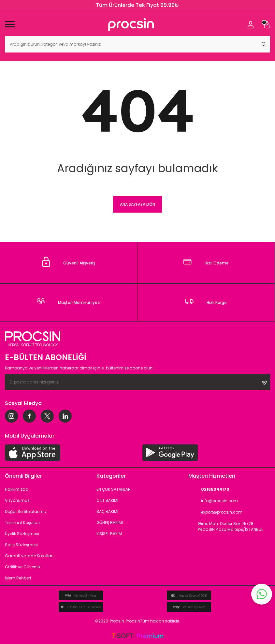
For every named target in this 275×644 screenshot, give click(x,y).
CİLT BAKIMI (107, 500)
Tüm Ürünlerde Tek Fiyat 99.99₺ (137, 5)
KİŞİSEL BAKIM (109, 533)
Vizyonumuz (17, 500)
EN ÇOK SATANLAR (113, 489)
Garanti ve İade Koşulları (29, 556)
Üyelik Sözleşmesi (22, 533)
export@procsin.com (215, 512)
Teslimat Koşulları (22, 522)
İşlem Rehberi (18, 578)
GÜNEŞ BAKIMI (109, 522)
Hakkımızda (16, 489)
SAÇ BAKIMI (107, 511)
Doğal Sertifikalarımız (26, 511)
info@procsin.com (213, 501)
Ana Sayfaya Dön (137, 204)
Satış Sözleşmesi (21, 544)
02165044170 (208, 490)
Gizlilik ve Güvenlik (22, 567)
